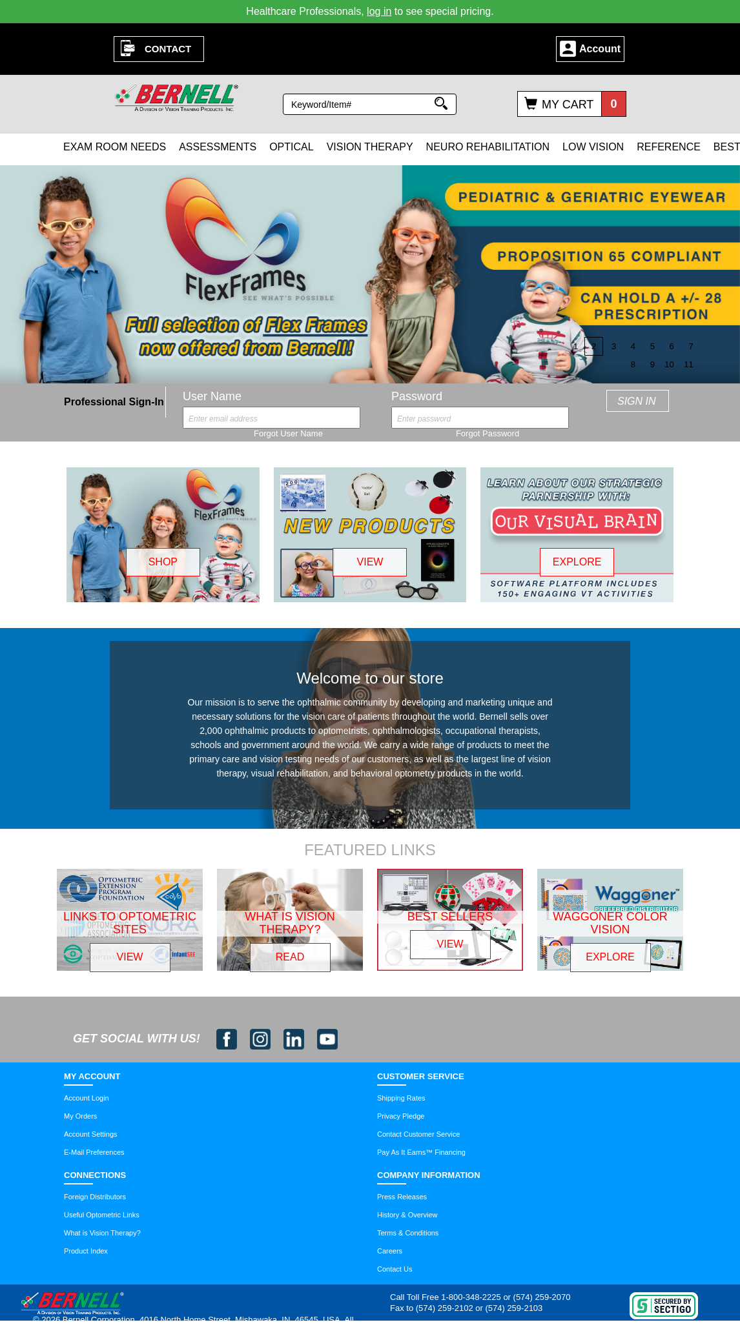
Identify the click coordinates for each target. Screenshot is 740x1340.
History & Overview (407, 1215)
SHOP (163, 561)
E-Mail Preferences (94, 1152)
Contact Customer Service (418, 1134)
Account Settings (91, 1134)
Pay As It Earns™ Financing (421, 1152)
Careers (389, 1251)
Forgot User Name (288, 433)
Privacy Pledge (400, 1116)
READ (290, 956)
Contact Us (394, 1269)
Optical (291, 146)
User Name (212, 396)
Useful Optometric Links (101, 1215)
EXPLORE (577, 561)
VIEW (370, 561)
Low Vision (593, 146)
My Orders (80, 1116)
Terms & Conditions (407, 1233)
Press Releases (402, 1197)
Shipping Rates (401, 1098)
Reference (669, 146)
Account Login (86, 1098)
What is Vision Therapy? (102, 1233)
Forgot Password (487, 433)
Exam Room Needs (114, 146)
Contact (168, 48)
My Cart (567, 104)
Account (600, 48)
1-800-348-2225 (471, 1297)
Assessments (217, 146)
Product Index (86, 1251)
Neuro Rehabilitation (488, 146)
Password (416, 396)
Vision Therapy (370, 146)
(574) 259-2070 (542, 1297)
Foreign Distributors (95, 1197)
